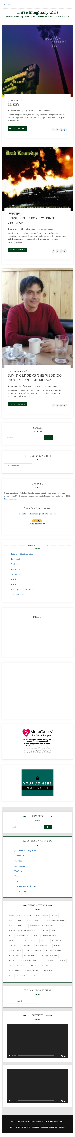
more (53, 514)
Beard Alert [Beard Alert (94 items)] (14, 916)
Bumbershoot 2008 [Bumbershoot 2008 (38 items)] (55, 921)
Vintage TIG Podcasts (22, 589)
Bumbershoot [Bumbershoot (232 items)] (15, 921)
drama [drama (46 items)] (36, 936)
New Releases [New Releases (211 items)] (15, 951)
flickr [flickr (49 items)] (34, 941)
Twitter (15, 564)
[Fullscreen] (65, 1056)
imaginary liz (15, 386)
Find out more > (11, 499)
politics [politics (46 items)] (13, 961)
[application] (37, 1041)
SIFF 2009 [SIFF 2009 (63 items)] (21, 966)
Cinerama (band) (18, 371)
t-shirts (44, 514)
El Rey (13, 104)
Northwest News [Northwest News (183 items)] (54, 951)
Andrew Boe (15, 111)
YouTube (15, 574)
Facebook (16, 559)
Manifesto (14, 100)
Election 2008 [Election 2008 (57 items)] (49, 936)
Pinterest (16, 584)
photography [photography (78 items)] (30, 956)
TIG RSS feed (17, 595)
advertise (33, 514)
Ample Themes (57, 1127)
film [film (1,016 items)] (24, 941)
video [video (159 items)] (32, 976)
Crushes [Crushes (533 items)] (56, 931)
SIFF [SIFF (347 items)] (10, 966)
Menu (7, 4)
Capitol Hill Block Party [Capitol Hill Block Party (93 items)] (41, 926)
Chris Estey (14, 229)
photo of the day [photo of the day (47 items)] (49, 956)
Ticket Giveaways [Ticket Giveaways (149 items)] (52, 971)
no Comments (44, 111)
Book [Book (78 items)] (54, 916)
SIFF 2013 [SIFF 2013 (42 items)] (46, 966)
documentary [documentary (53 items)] (22, 936)
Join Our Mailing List (22, 554)
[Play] (10, 1056)
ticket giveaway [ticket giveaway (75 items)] (32, 971)
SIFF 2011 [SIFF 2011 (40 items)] (33, 966)
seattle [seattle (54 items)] (61, 961)
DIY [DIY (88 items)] (10, 936)
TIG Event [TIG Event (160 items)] (20, 976)
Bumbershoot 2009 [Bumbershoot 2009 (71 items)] (17, 926)
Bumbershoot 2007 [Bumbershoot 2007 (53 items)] (34, 921)
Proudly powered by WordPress (25, 1127)
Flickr (14, 579)
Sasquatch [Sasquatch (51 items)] (48, 961)
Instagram (16, 569)
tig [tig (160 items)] (10, 976)
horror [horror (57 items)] (44, 941)
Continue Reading (17, 128)
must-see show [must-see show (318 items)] (43, 946)
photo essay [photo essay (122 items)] (14, 956)
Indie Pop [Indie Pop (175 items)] (27, 946)
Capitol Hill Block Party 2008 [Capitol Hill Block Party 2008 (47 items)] (22, 931)
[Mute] (62, 1056)
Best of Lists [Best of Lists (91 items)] (42, 916)
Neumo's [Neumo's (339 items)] (57, 946)
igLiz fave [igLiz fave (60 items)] (56, 941)
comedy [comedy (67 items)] (44, 931)
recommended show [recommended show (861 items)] (30, 961)
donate (22, 514)
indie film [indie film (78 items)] (13, 946)
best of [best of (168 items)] (27, 916)
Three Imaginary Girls (37, 12)
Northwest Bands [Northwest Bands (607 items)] (33, 951)
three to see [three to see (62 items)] (14, 971)
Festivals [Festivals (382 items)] (13, 941)
